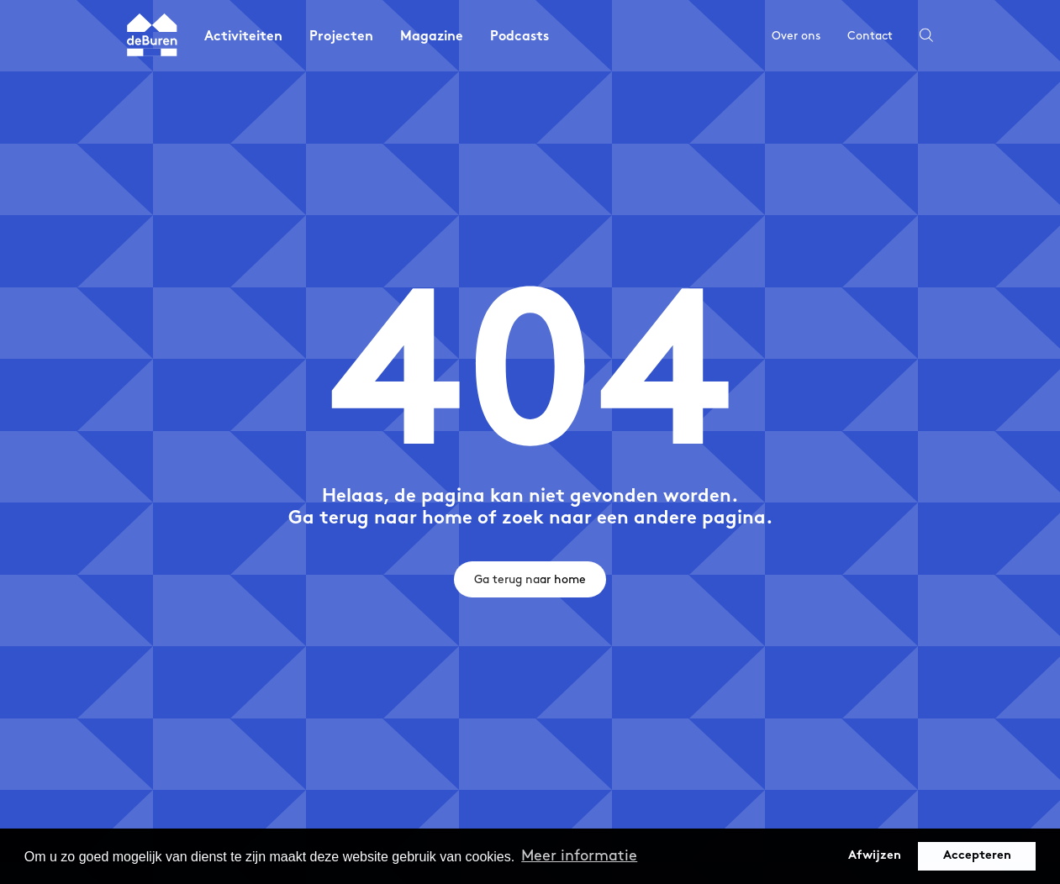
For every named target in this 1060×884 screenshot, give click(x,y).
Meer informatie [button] (579, 856)
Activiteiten (243, 37)
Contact (870, 35)
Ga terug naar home (530, 579)
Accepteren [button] (977, 855)
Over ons (796, 35)
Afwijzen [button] (874, 855)
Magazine (431, 37)
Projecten (341, 37)
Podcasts (519, 37)
